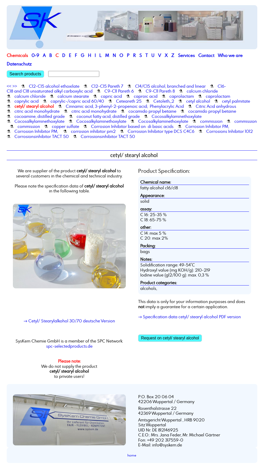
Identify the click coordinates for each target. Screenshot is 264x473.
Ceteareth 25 (129, 101)
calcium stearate (73, 96)
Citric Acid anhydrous (216, 106)
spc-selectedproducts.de (69, 346)
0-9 (35, 55)
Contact (206, 55)
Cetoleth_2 (163, 101)
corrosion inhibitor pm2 (93, 131)
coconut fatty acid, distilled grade (108, 116)
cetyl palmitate (236, 101)
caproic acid (146, 96)
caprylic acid (26, 101)
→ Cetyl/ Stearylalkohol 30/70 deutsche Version (69, 320)
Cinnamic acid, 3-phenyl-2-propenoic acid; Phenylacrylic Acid (125, 106)
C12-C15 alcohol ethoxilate (54, 86)
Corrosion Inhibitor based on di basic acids (132, 126)
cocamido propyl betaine (152, 111)
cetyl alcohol (198, 101)
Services (186, 55)
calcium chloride (202, 91)
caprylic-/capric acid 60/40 (77, 101)
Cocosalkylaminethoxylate (177, 116)
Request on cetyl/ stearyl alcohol (170, 338)
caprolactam (181, 96)
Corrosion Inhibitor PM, (207, 126)
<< (9, 86)
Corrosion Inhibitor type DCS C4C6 (161, 131)
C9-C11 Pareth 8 (160, 91)
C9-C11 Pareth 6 (119, 91)
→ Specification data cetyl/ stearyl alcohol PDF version (189, 316)
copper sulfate (65, 126)
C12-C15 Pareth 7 (107, 86)
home (131, 455)
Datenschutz (19, 64)
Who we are (230, 55)
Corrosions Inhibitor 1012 (229, 131)
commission (211, 121)
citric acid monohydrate (37, 111)
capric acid (111, 96)
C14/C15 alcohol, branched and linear (170, 86)
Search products (25, 73)
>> (14, 86)
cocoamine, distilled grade (39, 116)
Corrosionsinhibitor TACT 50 (41, 136)
